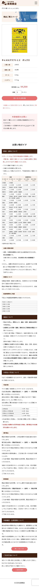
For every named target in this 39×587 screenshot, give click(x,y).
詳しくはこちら (28, 105)
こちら (27, 125)
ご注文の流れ (19, 570)
